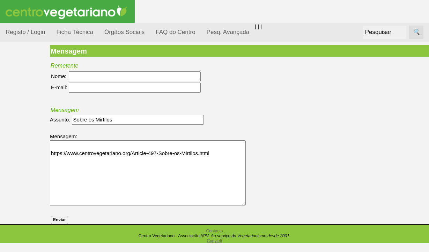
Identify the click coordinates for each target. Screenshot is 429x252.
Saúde (21, 221)
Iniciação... (26, 154)
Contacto (214, 231)
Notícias (23, 181)
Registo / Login (25, 32)
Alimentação (28, 106)
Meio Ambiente (31, 167)
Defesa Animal (31, 141)
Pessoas (24, 208)
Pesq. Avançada (228, 32)
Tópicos (15, 88)
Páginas (15, 239)
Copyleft (214, 240)
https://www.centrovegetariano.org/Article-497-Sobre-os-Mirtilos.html (168, 172)
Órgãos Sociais (124, 32)
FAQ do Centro (175, 32)
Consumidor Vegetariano (28, 123)
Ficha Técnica (74, 32)
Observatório (29, 194)
